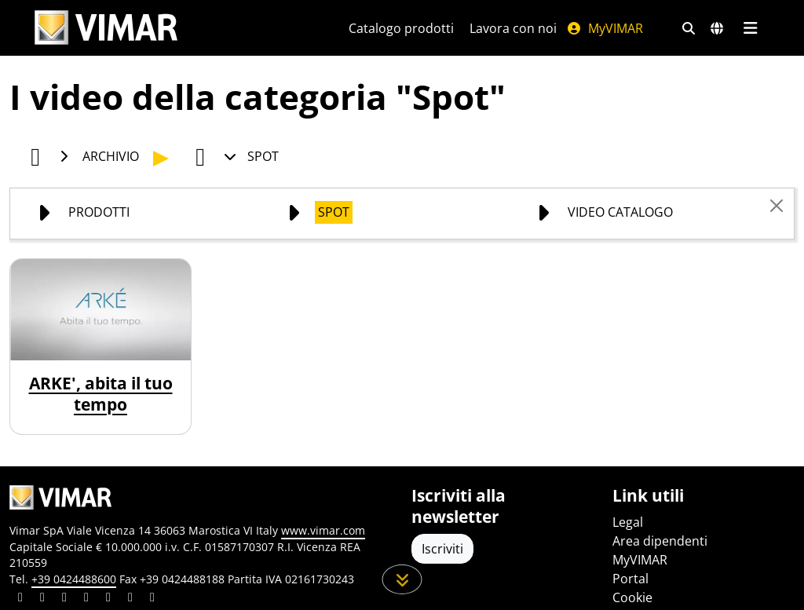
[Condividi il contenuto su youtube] (108, 599)
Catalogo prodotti (401, 28)
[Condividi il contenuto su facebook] (42, 599)
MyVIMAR (604, 28)
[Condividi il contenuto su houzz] (130, 599)
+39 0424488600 (73, 579)
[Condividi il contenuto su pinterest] (64, 599)
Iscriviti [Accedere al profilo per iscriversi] (442, 548)
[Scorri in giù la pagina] (402, 579)
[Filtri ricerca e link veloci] (688, 28)
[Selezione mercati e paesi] (717, 28)
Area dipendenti (659, 541)
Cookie (632, 597)
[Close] (776, 205)
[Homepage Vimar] (106, 27)
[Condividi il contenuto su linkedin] (20, 599)
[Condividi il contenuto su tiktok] (152, 599)
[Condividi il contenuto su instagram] (86, 599)
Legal (627, 522)
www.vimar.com (323, 530)
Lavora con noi (513, 28)
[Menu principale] (750, 28)
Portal (630, 578)
